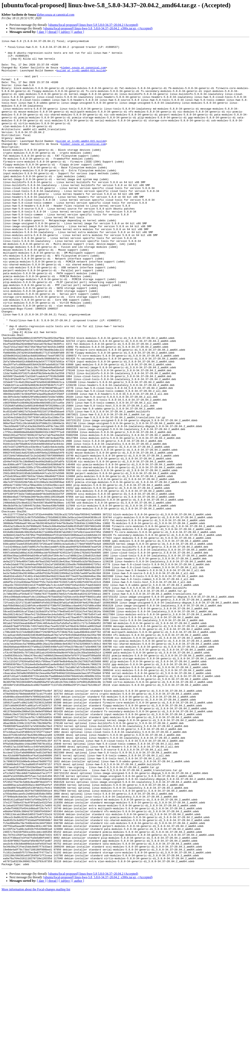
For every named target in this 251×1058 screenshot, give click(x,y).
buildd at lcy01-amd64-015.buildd (81, 77)
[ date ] (41, 32)
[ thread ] (52, 32)
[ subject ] (65, 32)
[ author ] (78, 32)
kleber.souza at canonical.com (55, 14)
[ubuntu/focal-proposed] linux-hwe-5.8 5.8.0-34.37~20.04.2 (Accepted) (93, 24)
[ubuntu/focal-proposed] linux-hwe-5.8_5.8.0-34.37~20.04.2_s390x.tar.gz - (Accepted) (97, 28)
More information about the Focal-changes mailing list (36, 1054)
